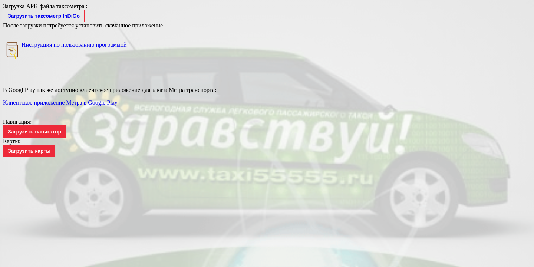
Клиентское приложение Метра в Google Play (60, 102)
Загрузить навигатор (34, 132)
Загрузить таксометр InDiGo (44, 16)
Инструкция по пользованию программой (74, 45)
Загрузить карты (29, 151)
